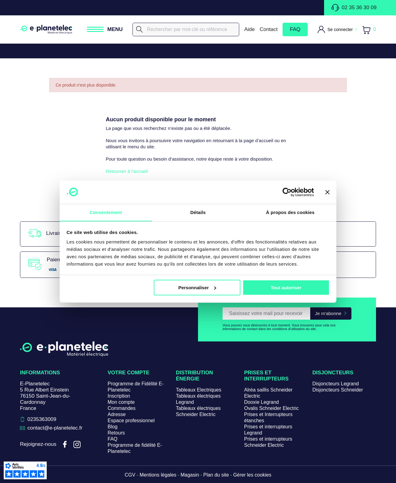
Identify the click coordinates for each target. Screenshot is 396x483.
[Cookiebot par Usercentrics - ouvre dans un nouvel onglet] (287, 192)
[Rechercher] (186, 29)
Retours (116, 432)
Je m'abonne (328, 313)
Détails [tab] (198, 212)
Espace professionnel (131, 420)
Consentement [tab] (105, 212)
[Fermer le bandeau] (327, 192)
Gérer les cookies (252, 474)
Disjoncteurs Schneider (337, 389)
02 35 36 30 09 (353, 7)
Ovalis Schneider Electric (271, 408)
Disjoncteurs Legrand (335, 383)
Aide (249, 29)
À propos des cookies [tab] (290, 212)
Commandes (122, 408)
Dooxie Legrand (261, 402)
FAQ (295, 29)
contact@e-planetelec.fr (55, 428)
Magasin (189, 474)
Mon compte (121, 402)
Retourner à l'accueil (127, 171)
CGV (130, 474)
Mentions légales (157, 474)
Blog (112, 426)
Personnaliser (197, 287)
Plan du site (216, 474)
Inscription (119, 396)
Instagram (77, 444)
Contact (268, 29)
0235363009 (42, 419)
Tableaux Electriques (198, 389)
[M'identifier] (337, 29)
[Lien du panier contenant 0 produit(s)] (369, 29)
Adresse (117, 414)
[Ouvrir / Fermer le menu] (105, 29)
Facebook (65, 444)
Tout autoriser (286, 287)
